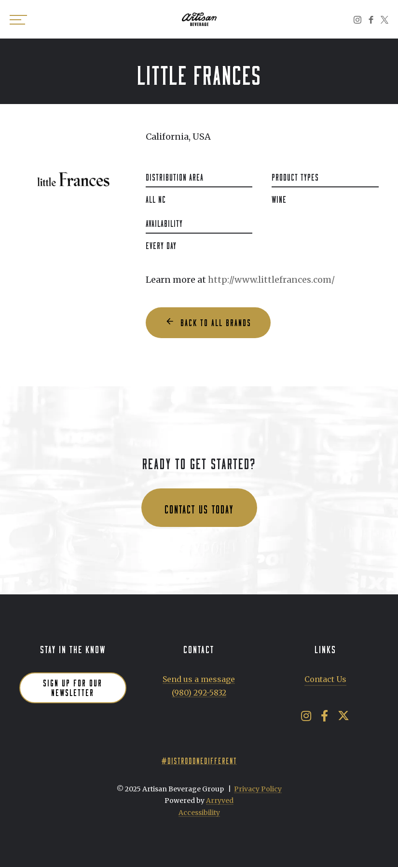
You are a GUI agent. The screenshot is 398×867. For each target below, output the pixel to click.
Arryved (219, 800)
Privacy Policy (258, 789)
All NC (156, 198)
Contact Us (325, 679)
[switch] (19, 19)
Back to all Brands (215, 321)
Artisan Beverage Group (199, 19)
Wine (279, 198)
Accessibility (199, 812)
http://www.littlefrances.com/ (271, 279)
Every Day (161, 244)
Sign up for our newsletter (72, 686)
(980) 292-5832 (199, 692)
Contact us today (199, 507)
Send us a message (199, 679)
